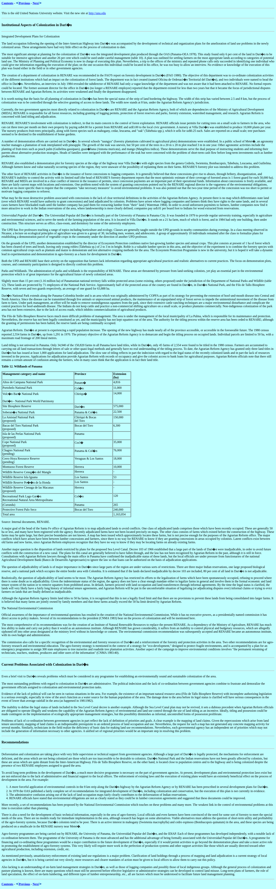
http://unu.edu (97, 13)
